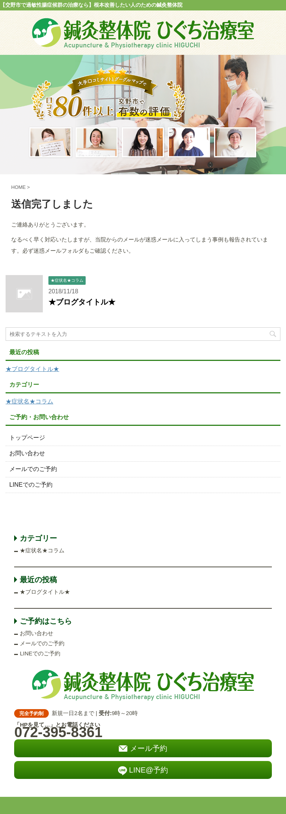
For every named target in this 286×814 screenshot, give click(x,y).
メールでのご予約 (33, 469)
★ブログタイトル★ (81, 302)
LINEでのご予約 (31, 484)
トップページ (27, 437)
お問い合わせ (27, 453)
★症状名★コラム (29, 401)
